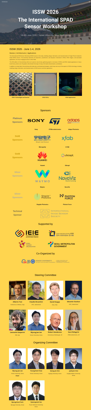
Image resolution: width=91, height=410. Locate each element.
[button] (89, 1)
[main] (45, 20)
